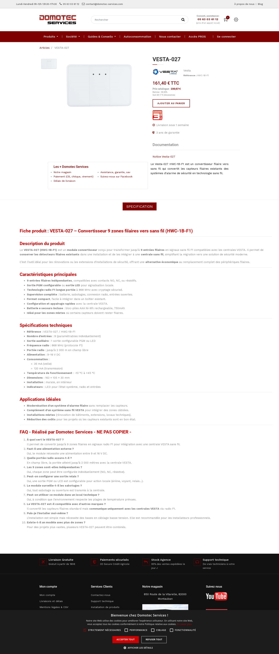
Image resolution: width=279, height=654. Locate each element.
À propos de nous (244, 4)
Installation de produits (105, 607)
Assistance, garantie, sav (115, 172)
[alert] (139, 632)
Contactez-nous (100, 595)
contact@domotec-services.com (104, 4)
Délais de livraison (64, 180)
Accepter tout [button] (126, 639)
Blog (260, 4)
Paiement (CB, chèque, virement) (73, 176)
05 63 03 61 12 (71, 4)
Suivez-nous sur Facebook (116, 176)
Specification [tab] (139, 206)
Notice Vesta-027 (164, 156)
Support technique (102, 601)
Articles (44, 47)
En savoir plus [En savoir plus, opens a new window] (184, 624)
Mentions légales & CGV (53, 607)
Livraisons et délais (51, 601)
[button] (139, 648)
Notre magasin (62, 172)
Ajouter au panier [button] (171, 103)
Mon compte (47, 595)
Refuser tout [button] (154, 639)
